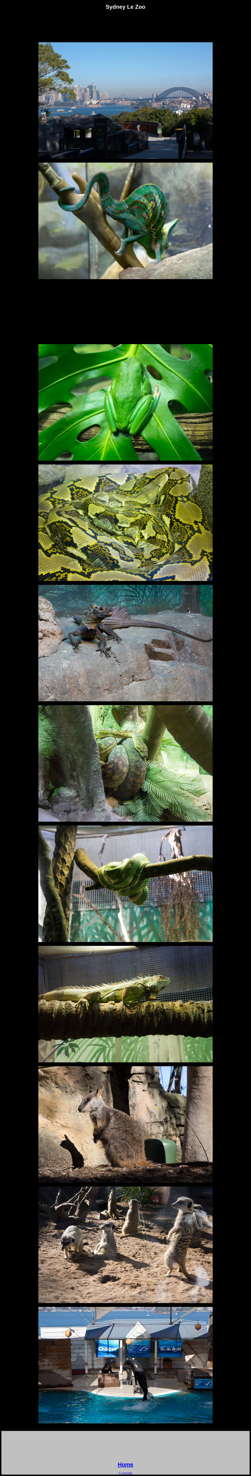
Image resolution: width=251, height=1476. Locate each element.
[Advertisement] (125, 22)
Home (125, 1464)
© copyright (125, 1472)
